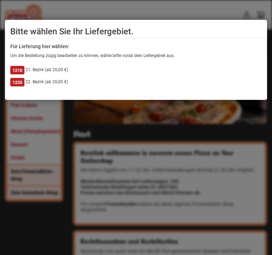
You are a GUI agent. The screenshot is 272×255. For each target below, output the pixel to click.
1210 (17, 70)
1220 (17, 82)
